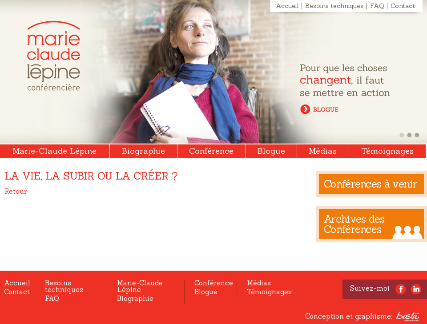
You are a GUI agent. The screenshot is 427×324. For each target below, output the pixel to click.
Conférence (211, 151)
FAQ (377, 6)
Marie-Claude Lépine (53, 56)
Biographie (143, 151)
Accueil (287, 6)
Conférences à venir (370, 184)
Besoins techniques (334, 6)
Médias (323, 151)
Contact (403, 6)
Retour (15, 191)
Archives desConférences (354, 224)
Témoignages (387, 151)
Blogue (271, 151)
